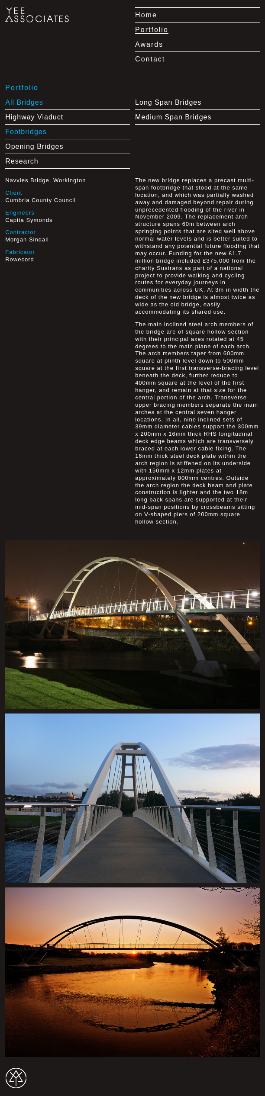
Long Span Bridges (168, 102)
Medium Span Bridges (173, 117)
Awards (149, 44)
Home (146, 15)
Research (21, 161)
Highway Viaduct (34, 117)
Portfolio (151, 29)
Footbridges (26, 131)
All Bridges (24, 102)
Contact (150, 59)
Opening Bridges (34, 146)
